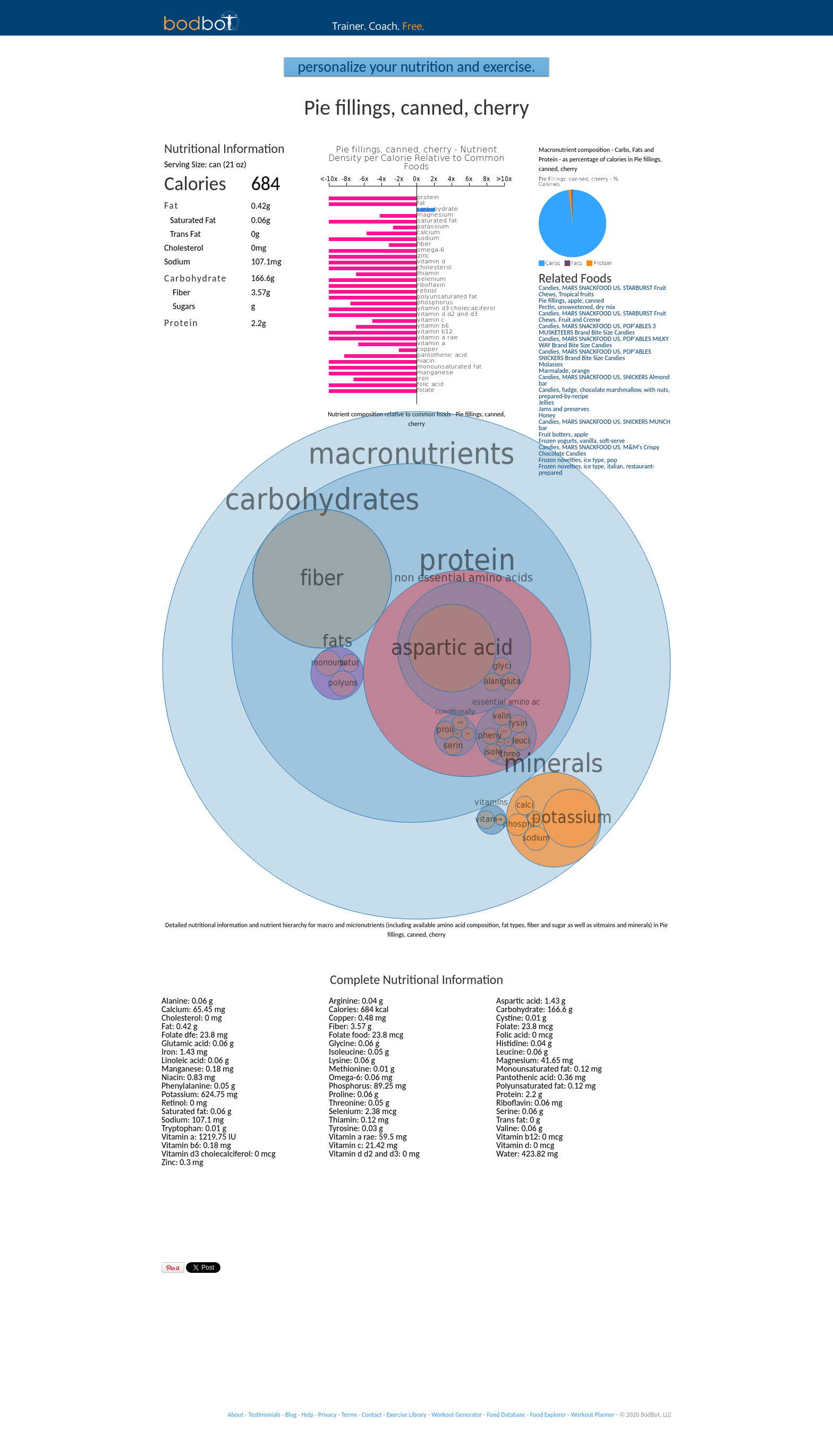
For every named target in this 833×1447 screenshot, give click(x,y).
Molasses (551, 364)
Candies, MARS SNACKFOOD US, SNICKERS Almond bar (604, 380)
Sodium (177, 261)
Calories (195, 183)
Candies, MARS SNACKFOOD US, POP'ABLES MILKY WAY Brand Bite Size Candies (604, 342)
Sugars (184, 306)
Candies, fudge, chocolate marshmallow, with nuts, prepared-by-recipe (604, 393)
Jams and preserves (564, 409)
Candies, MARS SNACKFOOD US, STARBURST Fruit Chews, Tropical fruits (602, 291)
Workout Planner (593, 1414)
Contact (372, 1414)
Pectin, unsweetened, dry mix (577, 307)
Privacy (327, 1414)
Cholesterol (183, 248)
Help (307, 1414)
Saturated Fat (193, 220)
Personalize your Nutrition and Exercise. (416, 66)
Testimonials (264, 1414)
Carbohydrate (195, 278)
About (236, 1414)
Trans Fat (185, 234)
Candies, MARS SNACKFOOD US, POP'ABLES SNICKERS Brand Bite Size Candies (595, 355)
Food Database (506, 1414)
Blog (290, 1414)
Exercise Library (407, 1414)
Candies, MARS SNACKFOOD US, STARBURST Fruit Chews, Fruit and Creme (602, 316)
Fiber (181, 292)
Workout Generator (456, 1414)
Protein (181, 323)
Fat (171, 205)
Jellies (546, 402)
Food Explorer (548, 1414)
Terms (349, 1414)
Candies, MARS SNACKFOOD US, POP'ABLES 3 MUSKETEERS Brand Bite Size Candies (597, 329)
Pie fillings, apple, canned (571, 300)
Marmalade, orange (564, 370)
